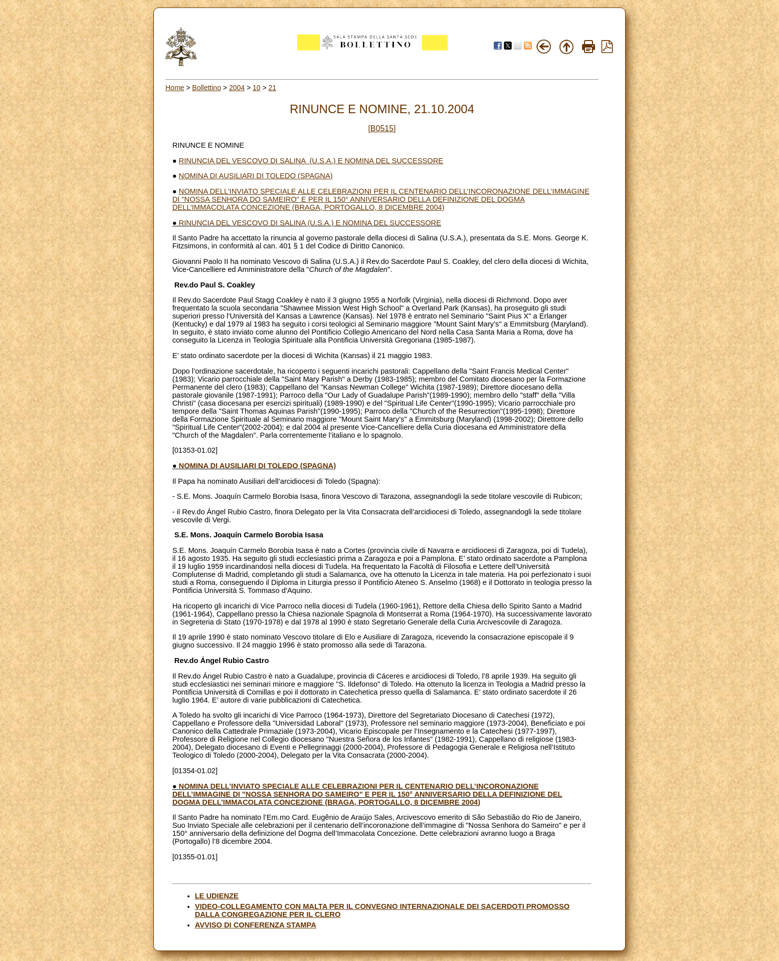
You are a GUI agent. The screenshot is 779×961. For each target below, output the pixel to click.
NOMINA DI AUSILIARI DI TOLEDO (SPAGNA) (256, 176)
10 (257, 88)
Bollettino (206, 88)
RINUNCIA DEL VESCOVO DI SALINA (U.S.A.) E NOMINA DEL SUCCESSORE (311, 161)
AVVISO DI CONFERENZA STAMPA (255, 925)
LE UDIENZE (217, 896)
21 (273, 88)
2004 (237, 88)
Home (174, 88)
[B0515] (382, 128)
